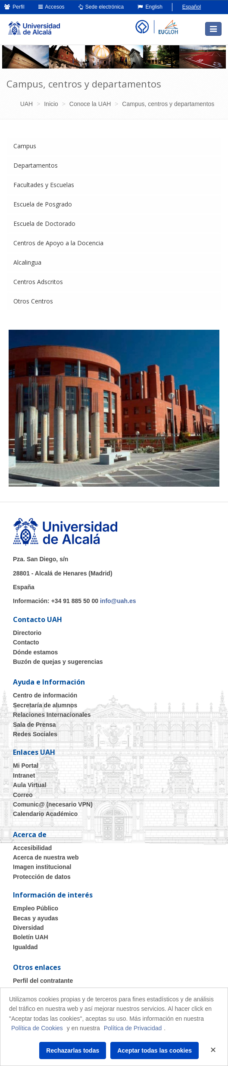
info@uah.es (118, 600)
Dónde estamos (35, 652)
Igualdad (25, 947)
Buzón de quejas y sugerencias (58, 661)
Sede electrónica (101, 7)
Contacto (26, 642)
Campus (24, 146)
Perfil (14, 7)
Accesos (51, 7)
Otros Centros (33, 301)
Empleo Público (35, 908)
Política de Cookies (37, 1028)
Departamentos (35, 165)
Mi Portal (25, 765)
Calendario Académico (45, 813)
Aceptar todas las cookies (154, 1050)
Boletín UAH (30, 937)
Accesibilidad (32, 847)
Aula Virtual (30, 785)
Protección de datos (42, 876)
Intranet (24, 775)
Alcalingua (27, 262)
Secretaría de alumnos (45, 705)
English (149, 7)
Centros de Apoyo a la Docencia (58, 243)
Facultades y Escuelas (43, 185)
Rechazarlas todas (72, 1050)
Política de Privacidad (133, 1028)
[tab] (114, 146)
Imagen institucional (42, 866)
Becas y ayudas (35, 918)
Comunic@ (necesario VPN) (53, 804)
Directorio (27, 632)
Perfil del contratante (43, 980)
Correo (23, 794)
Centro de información (45, 695)
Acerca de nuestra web (46, 857)
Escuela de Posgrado (42, 204)
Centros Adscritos (38, 282)
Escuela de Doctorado (44, 223)
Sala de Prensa (34, 724)
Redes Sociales (35, 734)
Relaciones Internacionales (52, 714)
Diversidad (28, 927)
